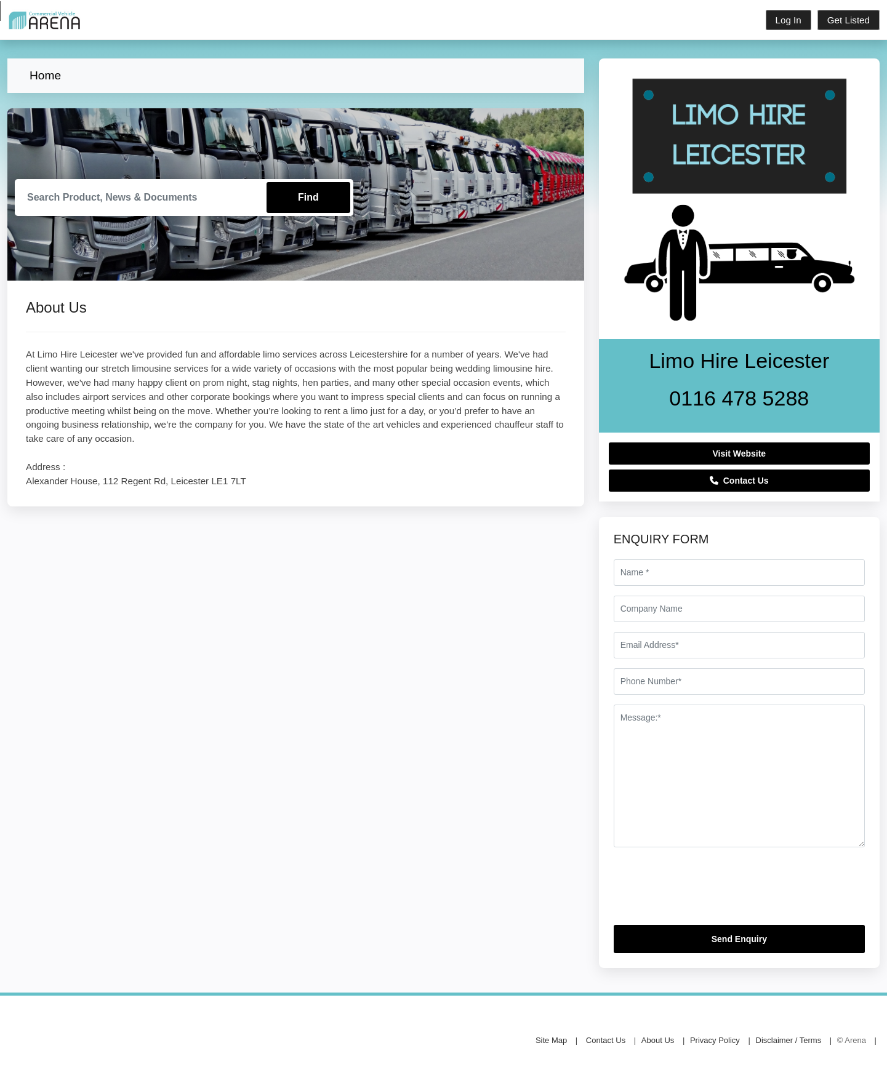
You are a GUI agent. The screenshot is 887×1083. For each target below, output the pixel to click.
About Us (657, 1040)
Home (45, 75)
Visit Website (739, 453)
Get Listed (848, 20)
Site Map (551, 1040)
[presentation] (707, 891)
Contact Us (739, 481)
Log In (788, 20)
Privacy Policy (715, 1040)
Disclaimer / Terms (789, 1040)
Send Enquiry (739, 939)
